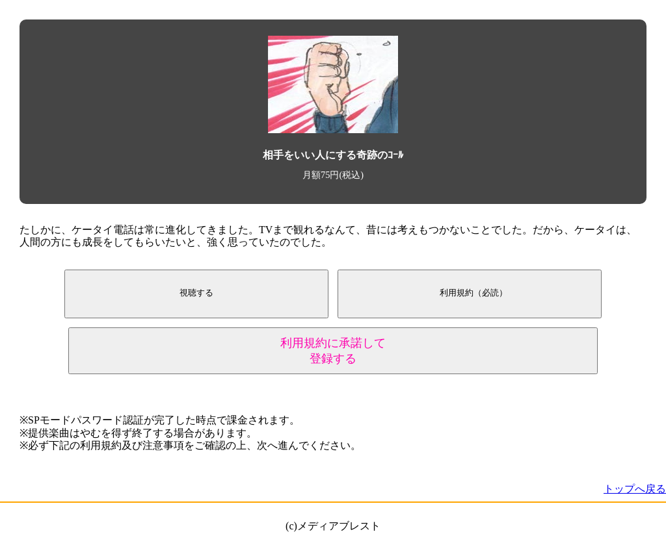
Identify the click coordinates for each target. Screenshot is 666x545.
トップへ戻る (635, 488)
